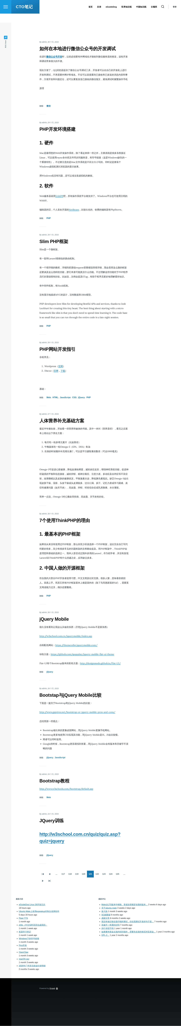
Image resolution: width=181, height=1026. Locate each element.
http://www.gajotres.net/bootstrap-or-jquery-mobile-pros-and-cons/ (77, 712)
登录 (174, 16)
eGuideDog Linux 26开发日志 (32, 905)
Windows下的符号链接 (29, 939)
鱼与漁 (104, 911)
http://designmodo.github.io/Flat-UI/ (100, 663)
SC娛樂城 (105, 915)
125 (118, 875)
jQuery (81, 398)
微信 (49, 106)
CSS (74, 398)
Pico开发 (23, 945)
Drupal (52, 988)
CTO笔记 (24, 16)
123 (104, 875)
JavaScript (65, 398)
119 (77, 875)
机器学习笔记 (25, 932)
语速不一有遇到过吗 (110, 925)
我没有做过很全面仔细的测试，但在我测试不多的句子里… (127, 922)
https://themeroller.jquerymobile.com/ (76, 645)
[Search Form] (162, 16)
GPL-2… (105, 935)
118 (70, 875)
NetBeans (74, 209)
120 (84, 875)
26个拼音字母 (107, 928)
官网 (60, 366)
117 (63, 875)
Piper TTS (23, 918)
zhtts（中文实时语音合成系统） (33, 925)
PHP (49, 218)
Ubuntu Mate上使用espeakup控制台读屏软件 (39, 911)
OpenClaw (23, 952)
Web (49, 398)
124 (111, 875)
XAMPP (59, 196)
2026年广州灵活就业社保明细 (32, 966)
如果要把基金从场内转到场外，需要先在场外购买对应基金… (128, 932)
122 (97, 875)
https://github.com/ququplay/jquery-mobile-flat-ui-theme (82, 654)
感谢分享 (105, 918)
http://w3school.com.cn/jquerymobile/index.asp (65, 636)
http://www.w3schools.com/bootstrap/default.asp (66, 788)
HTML (55, 398)
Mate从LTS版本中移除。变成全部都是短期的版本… (124, 905)
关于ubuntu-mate (109, 908)
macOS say (24, 959)
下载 (63, 370)
